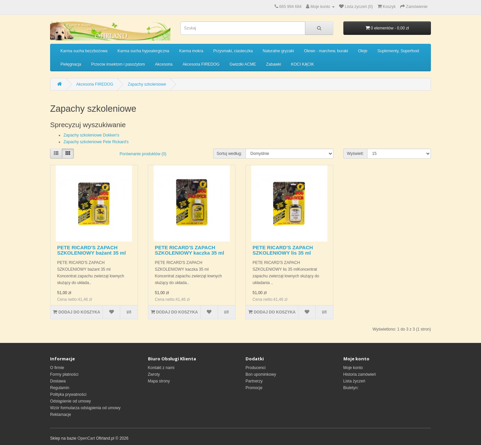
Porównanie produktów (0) (143, 154)
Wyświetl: (355, 153)
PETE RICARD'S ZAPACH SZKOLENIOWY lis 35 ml (283, 250)
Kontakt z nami (161, 367)
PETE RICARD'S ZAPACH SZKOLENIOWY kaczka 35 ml (189, 250)
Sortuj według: (229, 153)
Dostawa (58, 381)
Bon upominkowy (261, 374)
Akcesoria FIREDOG (200, 64)
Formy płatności (64, 374)
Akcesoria (164, 64)
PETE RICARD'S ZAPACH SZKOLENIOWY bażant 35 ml (91, 250)
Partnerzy (254, 381)
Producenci (256, 367)
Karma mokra (191, 51)
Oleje (362, 51)
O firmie (57, 367)
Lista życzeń (354, 381)
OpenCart (86, 438)
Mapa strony (159, 381)
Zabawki (273, 64)
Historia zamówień (359, 374)
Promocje (254, 387)
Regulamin (59, 387)
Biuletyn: (351, 387)
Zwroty (154, 374)
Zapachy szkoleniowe (147, 84)
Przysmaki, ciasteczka (233, 51)
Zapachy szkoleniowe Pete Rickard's (96, 142)
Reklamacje (60, 414)
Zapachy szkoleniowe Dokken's (91, 135)
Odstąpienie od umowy (70, 401)
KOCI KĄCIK (302, 64)
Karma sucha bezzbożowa (84, 51)
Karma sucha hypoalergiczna (143, 51)
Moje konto (353, 367)
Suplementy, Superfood (398, 51)
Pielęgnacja (70, 64)
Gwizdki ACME (242, 64)
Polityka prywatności (68, 394)
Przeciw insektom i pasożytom (118, 64)
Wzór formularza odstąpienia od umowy (85, 408)
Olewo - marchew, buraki (326, 51)
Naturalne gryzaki (278, 51)
